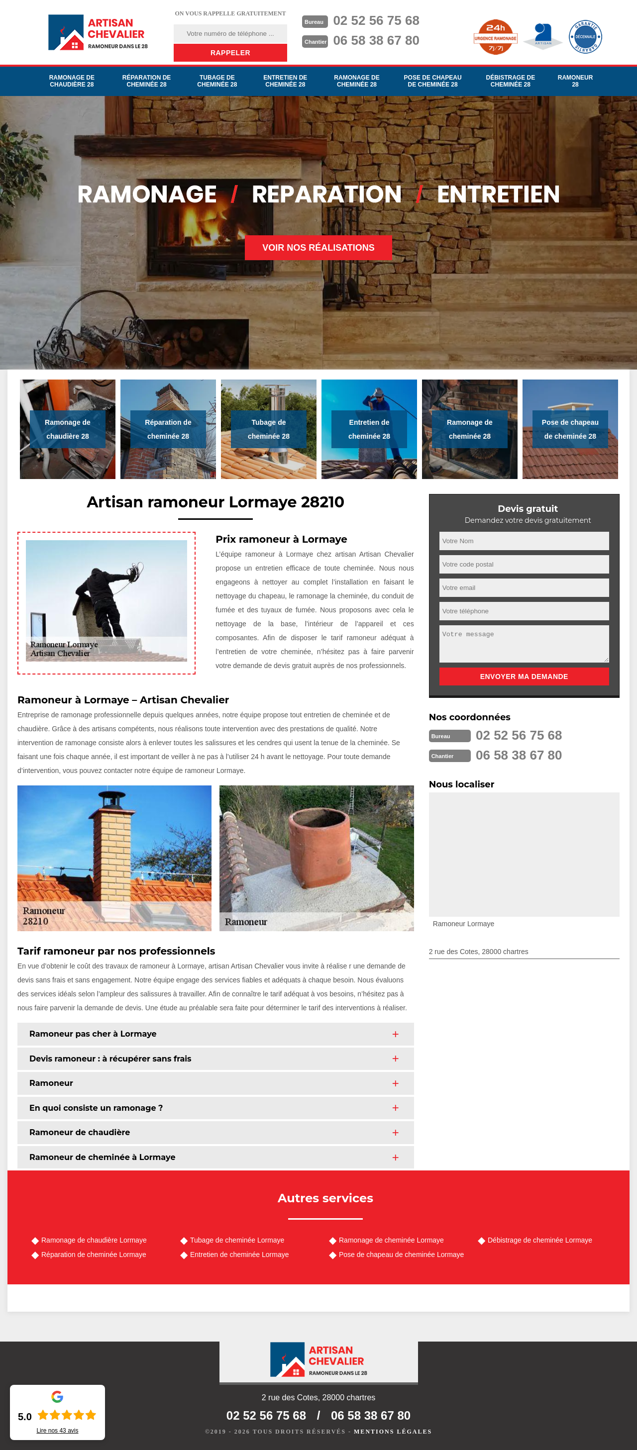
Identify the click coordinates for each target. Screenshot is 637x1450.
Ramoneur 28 (575, 81)
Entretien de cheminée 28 (285, 81)
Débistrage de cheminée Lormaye (540, 1240)
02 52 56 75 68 (376, 20)
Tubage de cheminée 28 (217, 81)
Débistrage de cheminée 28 (510, 81)
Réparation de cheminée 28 (146, 81)
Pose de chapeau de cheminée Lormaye (401, 1254)
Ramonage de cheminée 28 (356, 81)
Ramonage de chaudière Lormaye (94, 1240)
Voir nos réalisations (318, 248)
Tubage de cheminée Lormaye (237, 1240)
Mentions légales (393, 1431)
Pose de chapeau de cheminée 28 (433, 81)
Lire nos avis (57, 1430)
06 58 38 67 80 (376, 40)
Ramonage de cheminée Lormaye (391, 1240)
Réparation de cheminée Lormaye (93, 1254)
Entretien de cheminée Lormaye (239, 1254)
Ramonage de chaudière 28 (72, 81)
